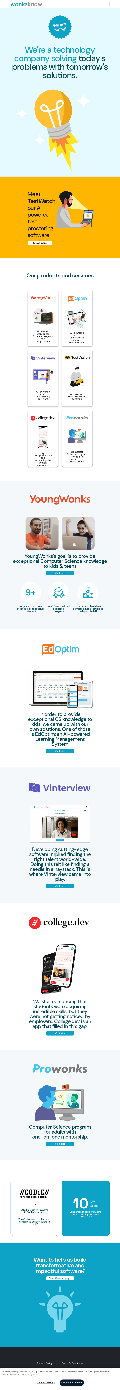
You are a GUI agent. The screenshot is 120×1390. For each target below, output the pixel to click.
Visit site (60, 573)
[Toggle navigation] (106, 4)
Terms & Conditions (72, 1363)
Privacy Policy (44, 1363)
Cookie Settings (46, 1382)
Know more (40, 243)
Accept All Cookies (72, 1382)
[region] (60, 1379)
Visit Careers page (60, 1278)
